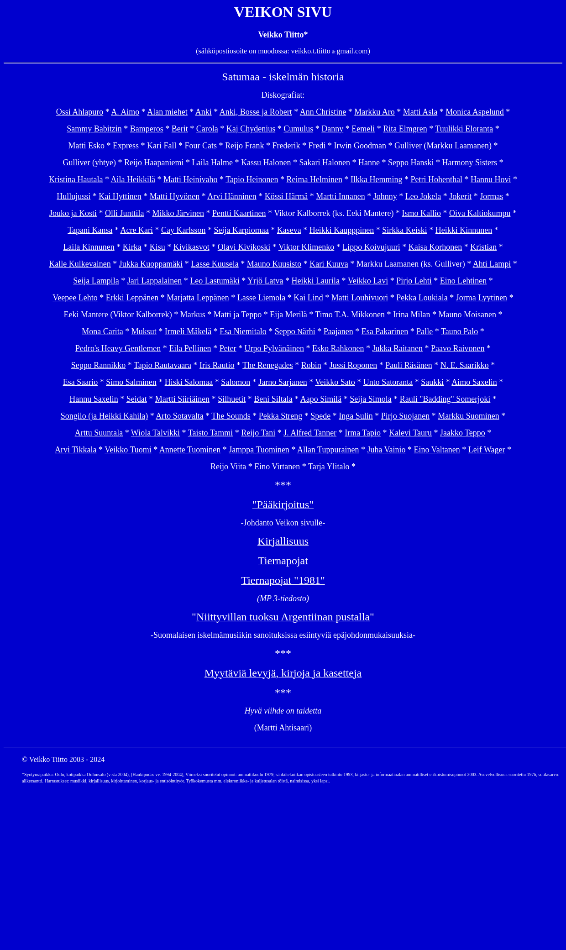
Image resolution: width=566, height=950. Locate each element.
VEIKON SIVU (283, 12)
